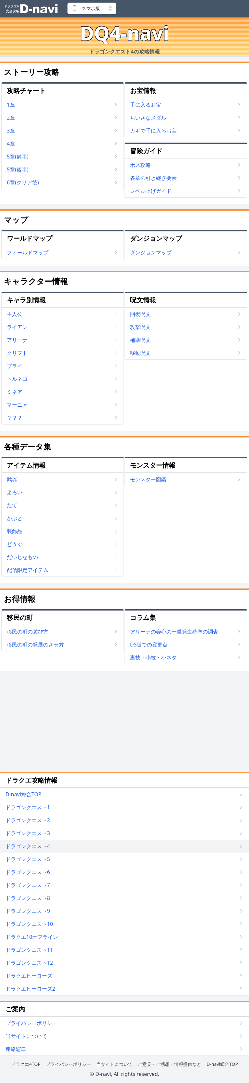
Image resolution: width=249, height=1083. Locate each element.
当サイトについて (114, 1064)
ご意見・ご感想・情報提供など (169, 1064)
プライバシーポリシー (68, 1064)
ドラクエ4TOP (26, 1064)
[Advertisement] (124, 721)
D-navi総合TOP (222, 1064)
